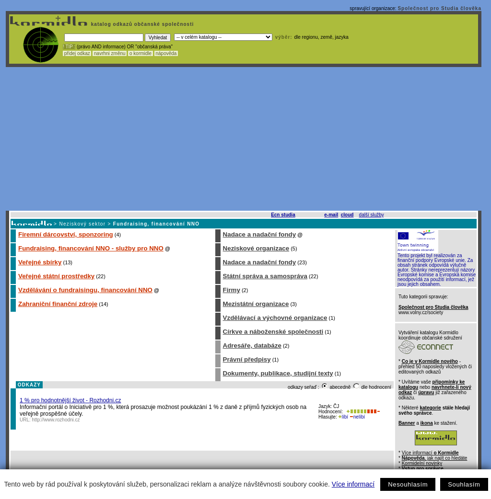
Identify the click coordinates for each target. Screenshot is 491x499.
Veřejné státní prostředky (56, 276)
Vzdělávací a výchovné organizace (275, 317)
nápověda (166, 53)
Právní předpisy (247, 359)
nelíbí (357, 417)
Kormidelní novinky (422, 463)
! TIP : (69, 46)
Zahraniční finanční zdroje (57, 303)
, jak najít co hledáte (435, 458)
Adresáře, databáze (252, 345)
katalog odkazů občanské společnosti (141, 24)
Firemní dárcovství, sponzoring (65, 234)
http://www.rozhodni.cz (56, 419)
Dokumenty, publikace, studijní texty (278, 373)
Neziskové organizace (256, 248)
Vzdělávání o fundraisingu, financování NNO (85, 290)
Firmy (231, 290)
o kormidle (140, 53)
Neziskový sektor (82, 224)
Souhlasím (464, 484)
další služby (371, 214)
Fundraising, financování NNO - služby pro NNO (91, 248)
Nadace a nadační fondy (259, 234)
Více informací (353, 484)
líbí (343, 417)
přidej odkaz (77, 53)
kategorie (430, 407)
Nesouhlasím (408, 484)
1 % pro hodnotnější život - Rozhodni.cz (70, 400)
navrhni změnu (110, 53)
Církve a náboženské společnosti (273, 331)
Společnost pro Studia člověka (439, 8)
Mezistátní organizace (256, 303)
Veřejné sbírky (39, 262)
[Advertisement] (243, 139)
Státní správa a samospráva (265, 276)
